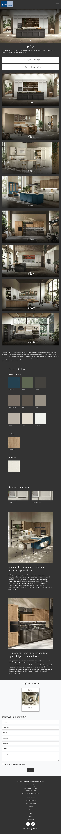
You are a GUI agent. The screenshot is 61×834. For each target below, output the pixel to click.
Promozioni (30, 819)
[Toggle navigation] (57, 4)
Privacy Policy (21, 764)
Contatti (30, 807)
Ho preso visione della (15, 764)
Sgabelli (30, 816)
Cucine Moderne (30, 797)
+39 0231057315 (31, 790)
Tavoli (30, 813)
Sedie (30, 810)
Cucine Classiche (31, 800)
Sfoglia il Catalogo (30, 60)
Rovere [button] (11, 434)
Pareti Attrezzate (30, 803)
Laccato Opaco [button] (14, 374)
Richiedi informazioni (30, 67)
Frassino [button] (12, 458)
